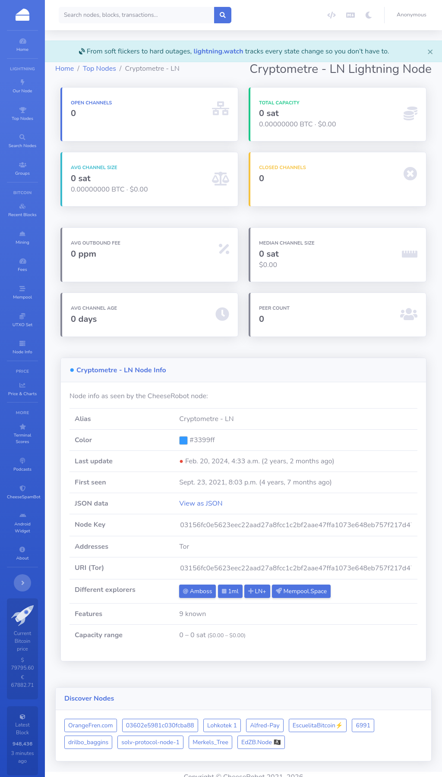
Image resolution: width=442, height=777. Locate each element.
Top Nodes (151, 79)
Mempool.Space (337, 602)
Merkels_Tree (290, 737)
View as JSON (237, 514)
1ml (266, 602)
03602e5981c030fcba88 (212, 720)
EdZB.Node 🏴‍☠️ (340, 737)
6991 (127, 737)
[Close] (430, 51)
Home (116, 79)
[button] (413, 15)
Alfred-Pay (316, 720)
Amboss (233, 602)
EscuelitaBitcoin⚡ (369, 720)
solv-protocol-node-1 (230, 737)
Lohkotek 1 (274, 720)
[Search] (188, 15)
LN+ (293, 602)
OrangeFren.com (142, 720)
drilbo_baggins (168, 737)
